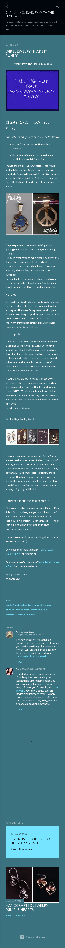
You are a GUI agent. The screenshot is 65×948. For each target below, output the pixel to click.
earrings (47, 605)
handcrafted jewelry (37, 609)
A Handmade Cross (25, 632)
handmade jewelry (14, 614)
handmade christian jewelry (32, 656)
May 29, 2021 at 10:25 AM (34, 669)
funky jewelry (21, 609)
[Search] (57, 5)
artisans (29, 605)
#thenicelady (18, 605)
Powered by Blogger (32, 937)
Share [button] (8, 600)
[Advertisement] (32, 791)
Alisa (18, 669)
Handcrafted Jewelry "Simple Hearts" (27, 907)
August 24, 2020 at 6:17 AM (30, 634)
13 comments (25, 849)
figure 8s (10, 609)
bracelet (38, 605)
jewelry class (29, 614)
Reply (19, 662)
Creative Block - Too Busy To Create (30, 841)
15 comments (20, 915)
